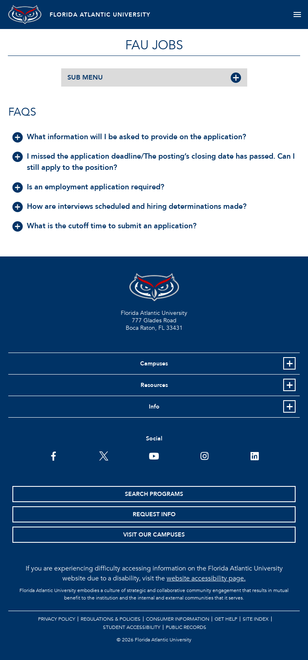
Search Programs (154, 494)
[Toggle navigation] (297, 14)
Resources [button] (154, 385)
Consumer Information (177, 619)
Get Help (226, 619)
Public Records (186, 627)
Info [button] (154, 407)
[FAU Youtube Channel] (154, 455)
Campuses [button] (154, 363)
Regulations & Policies (111, 619)
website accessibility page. (206, 578)
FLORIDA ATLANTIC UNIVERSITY (100, 15)
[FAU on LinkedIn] (254, 455)
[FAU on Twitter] (103, 455)
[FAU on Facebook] (53, 455)
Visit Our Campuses (154, 535)
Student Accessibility (131, 627)
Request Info (154, 514)
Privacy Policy (56, 619)
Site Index (256, 619)
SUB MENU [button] (85, 77)
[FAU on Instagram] (204, 455)
